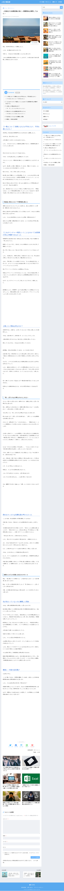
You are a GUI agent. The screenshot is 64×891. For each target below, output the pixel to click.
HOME (32, 885)
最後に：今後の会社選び (12, 119)
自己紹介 (60, 1)
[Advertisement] (21, 74)
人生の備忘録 (6, 2)
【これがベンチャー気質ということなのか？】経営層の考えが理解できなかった (52, 144)
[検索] (61, 7)
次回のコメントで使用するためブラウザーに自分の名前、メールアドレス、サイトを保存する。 (21, 853)
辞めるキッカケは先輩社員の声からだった (16, 111)
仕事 (39, 752)
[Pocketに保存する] (32, 746)
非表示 (17, 92)
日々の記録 (42, 1)
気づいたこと (48, 1)
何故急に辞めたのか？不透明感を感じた (16, 98)
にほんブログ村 (49, 125)
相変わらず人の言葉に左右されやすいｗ (16, 113)
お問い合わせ (30, 887)
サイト (4, 847)
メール (5, 841)
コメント (5, 819)
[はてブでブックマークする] (21, 746)
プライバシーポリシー (38, 887)
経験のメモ (54, 1)
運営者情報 (23, 887)
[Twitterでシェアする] (10, 746)
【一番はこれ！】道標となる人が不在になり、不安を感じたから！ (21, 96)
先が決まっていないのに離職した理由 (15, 116)
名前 (4, 835)
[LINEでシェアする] (27, 746)
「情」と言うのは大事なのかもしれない (16, 108)
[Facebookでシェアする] (16, 746)
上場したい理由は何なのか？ (13, 106)
